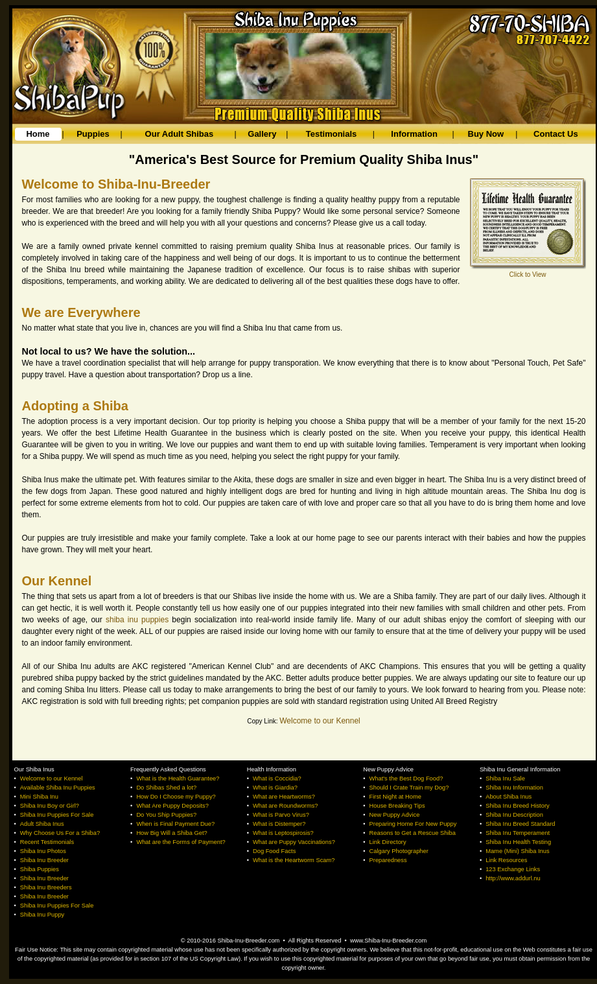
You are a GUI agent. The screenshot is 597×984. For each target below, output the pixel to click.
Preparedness (388, 860)
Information (414, 134)
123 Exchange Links (513, 869)
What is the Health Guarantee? (177, 778)
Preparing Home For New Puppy (413, 824)
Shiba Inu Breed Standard (520, 824)
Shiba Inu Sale (505, 778)
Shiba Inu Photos (43, 851)
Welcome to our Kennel (319, 720)
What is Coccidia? (277, 778)
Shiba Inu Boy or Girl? (49, 805)
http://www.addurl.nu (513, 878)
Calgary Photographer (398, 851)
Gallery (262, 134)
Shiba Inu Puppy (42, 914)
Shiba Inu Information (514, 787)
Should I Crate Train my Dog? (409, 787)
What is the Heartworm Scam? (294, 860)
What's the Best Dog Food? (406, 778)
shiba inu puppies (137, 619)
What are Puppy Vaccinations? (294, 842)
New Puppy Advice (394, 815)
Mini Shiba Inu (39, 796)
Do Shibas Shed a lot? (166, 787)
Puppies (93, 134)
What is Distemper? (279, 824)
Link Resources (506, 860)
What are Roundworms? (285, 805)
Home (37, 134)
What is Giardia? (275, 787)
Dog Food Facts (274, 851)
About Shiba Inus (509, 796)
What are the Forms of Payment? (180, 842)
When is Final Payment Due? (175, 824)
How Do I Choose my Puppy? (175, 796)
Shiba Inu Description (514, 815)
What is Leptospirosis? (283, 833)
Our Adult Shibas (179, 134)
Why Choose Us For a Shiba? (60, 833)
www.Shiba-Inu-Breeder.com (388, 940)
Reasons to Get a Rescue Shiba (412, 833)
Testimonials (331, 134)
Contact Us (555, 134)
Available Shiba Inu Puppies (57, 787)
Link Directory (387, 842)
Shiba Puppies (39, 869)
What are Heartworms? (284, 796)
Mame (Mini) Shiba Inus (518, 851)
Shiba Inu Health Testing (518, 842)
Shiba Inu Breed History (518, 805)
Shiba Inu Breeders (46, 887)
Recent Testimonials (47, 842)
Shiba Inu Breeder (44, 860)
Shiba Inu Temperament (518, 833)
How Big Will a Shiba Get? (171, 833)
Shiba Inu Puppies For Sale (57, 815)
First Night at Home (395, 796)
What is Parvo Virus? (281, 815)
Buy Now (486, 134)
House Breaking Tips (397, 805)
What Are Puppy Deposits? (172, 805)
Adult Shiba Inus (42, 824)
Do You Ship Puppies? (166, 815)
